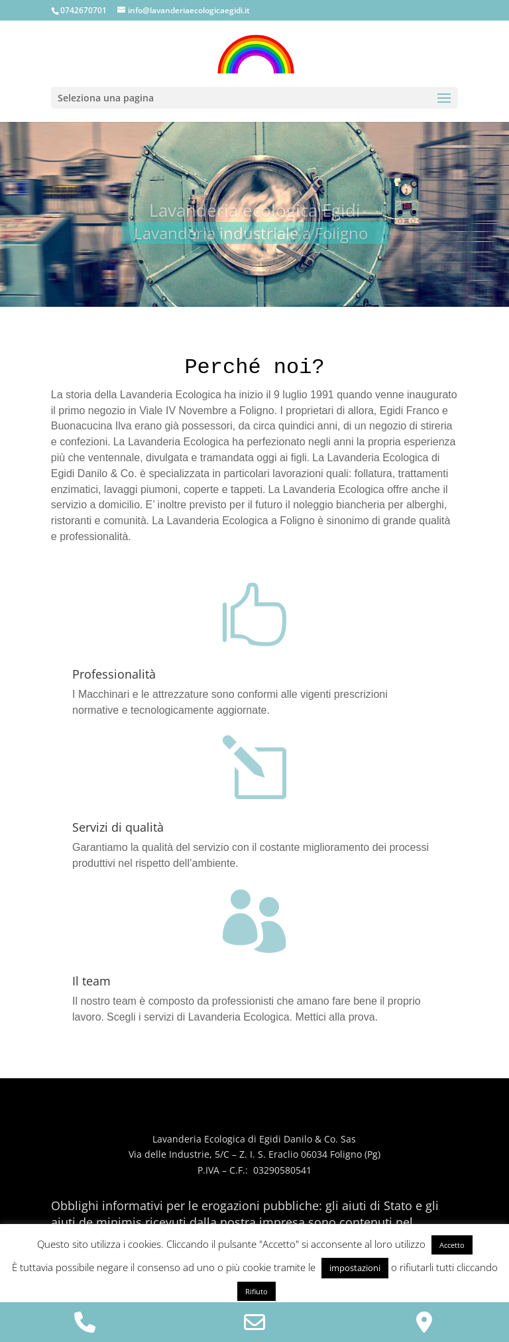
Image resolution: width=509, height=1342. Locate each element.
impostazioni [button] (354, 1268)
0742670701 (83, 10)
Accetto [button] (452, 1245)
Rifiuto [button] (256, 1291)
